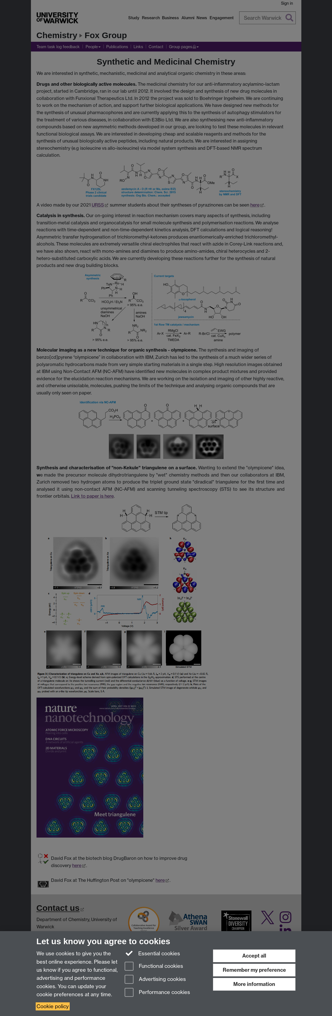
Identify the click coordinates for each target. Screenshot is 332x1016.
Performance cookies (157, 993)
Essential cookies (152, 953)
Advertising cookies (155, 980)
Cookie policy (53, 1006)
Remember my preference (254, 970)
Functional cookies (154, 966)
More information (254, 984)
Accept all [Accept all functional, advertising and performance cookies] (254, 956)
